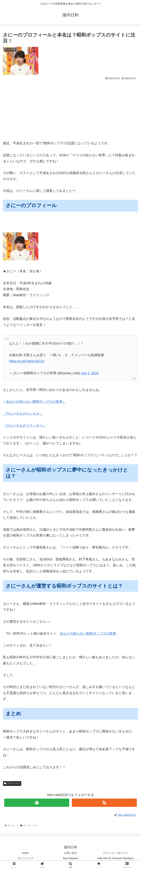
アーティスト (12, 783)
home (25, 852)
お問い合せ (70, 852)
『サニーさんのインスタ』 (23, 413)
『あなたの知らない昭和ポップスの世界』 (34, 401)
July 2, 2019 (90, 373)
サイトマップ (25, 858)
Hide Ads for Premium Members (115, 858)
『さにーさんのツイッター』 (24, 425)
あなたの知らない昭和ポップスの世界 (88, 633)
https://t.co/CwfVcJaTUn (26, 361)
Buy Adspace (70, 858)
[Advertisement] (70, 108)
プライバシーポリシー (115, 852)
